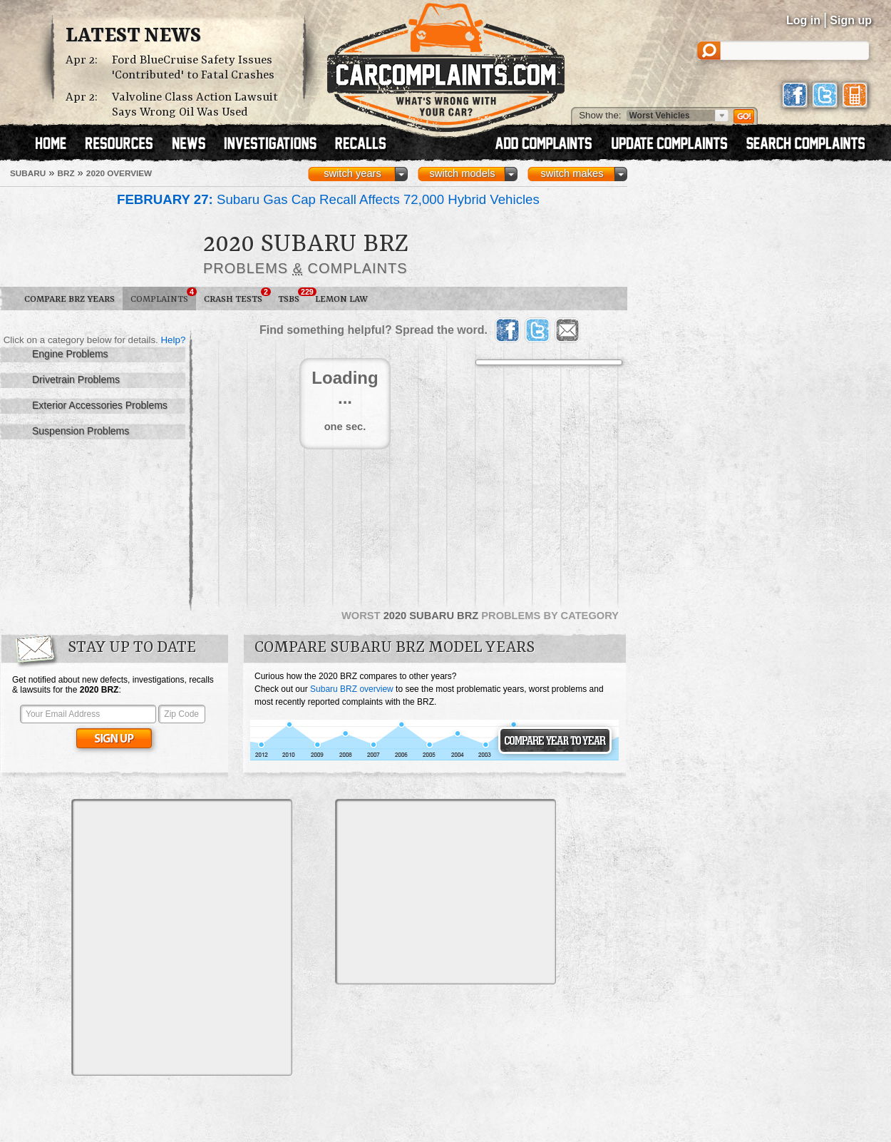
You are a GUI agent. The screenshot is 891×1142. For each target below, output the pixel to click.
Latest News (133, 36)
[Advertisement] (133, 936)
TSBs (292, 296)
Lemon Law (341, 299)
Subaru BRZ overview (351, 689)
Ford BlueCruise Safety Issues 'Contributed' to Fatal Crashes (193, 67)
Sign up (851, 20)
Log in (803, 20)
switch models (462, 173)
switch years (352, 173)
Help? (172, 340)
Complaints (163, 296)
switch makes (572, 173)
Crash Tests (237, 296)
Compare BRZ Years (69, 299)
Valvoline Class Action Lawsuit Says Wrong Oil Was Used (195, 105)
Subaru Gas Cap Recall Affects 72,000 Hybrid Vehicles (328, 199)
